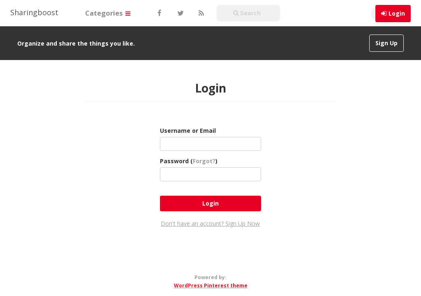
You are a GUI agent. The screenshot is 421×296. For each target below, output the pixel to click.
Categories (107, 13)
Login (397, 13)
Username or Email (188, 130)
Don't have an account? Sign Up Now (210, 223)
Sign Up (386, 43)
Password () (188, 161)
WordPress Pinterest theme (211, 285)
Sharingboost (34, 12)
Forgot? (204, 161)
